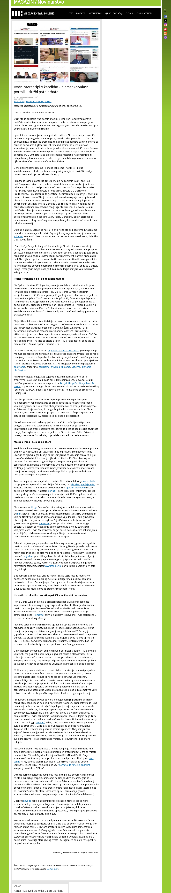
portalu (51, 490)
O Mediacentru (144, 13)
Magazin (81, 13)
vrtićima (76, 366)
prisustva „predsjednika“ (82, 484)
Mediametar (95, 13)
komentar (39, 614)
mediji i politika (44, 101)
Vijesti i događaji (114, 13)
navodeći (40, 722)
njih (19, 513)
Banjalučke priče (68, 383)
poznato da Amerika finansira (74, 764)
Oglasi (129, 13)
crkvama (55, 366)
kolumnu (18, 236)
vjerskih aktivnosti (75, 487)
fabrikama (44, 366)
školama (65, 366)
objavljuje (28, 556)
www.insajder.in (52, 565)
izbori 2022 (31, 101)
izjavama (86, 366)
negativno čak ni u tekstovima (63, 350)
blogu (34, 507)
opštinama (19, 366)
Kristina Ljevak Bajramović (26, 97)
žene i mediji (19, 101)
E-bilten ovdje (53, 869)
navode (27, 800)
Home (70, 13)
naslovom (44, 523)
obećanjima (20, 370)
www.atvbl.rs (89, 481)
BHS (165, 9)
